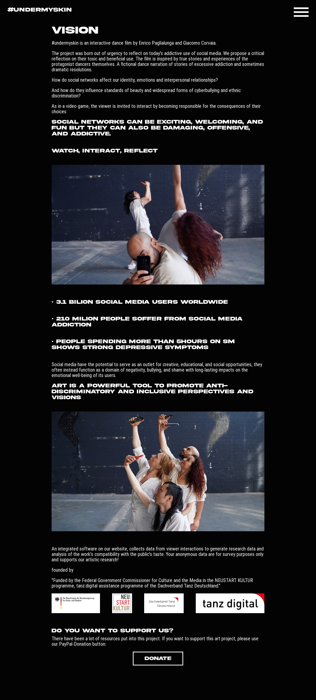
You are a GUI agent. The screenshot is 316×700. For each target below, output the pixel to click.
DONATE (158, 658)
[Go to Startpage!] (39, 10)
